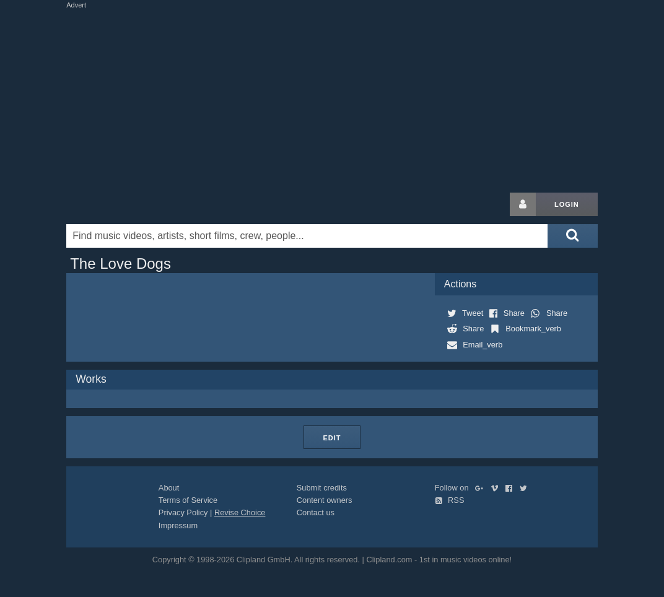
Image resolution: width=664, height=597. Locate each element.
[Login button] (523, 204)
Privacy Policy (183, 512)
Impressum (178, 525)
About (169, 487)
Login (566, 204)
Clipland (131, 204)
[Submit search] (572, 236)
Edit (332, 438)
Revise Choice (240, 512)
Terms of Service (188, 500)
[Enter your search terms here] (307, 236)
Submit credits (322, 487)
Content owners (324, 500)
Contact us (315, 512)
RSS (450, 500)
